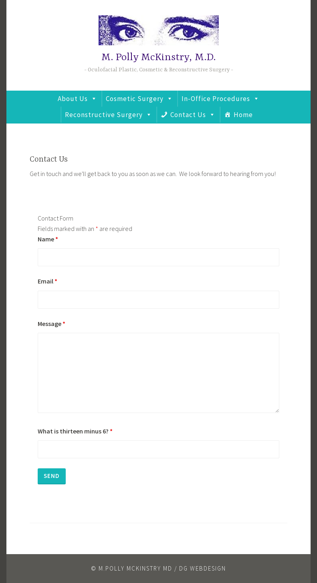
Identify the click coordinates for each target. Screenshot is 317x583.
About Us (73, 98)
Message (51, 324)
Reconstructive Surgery (104, 114)
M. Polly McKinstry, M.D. (158, 57)
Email (47, 281)
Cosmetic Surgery (135, 98)
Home (243, 114)
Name (48, 239)
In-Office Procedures (216, 98)
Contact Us (188, 114)
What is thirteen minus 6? (75, 431)
